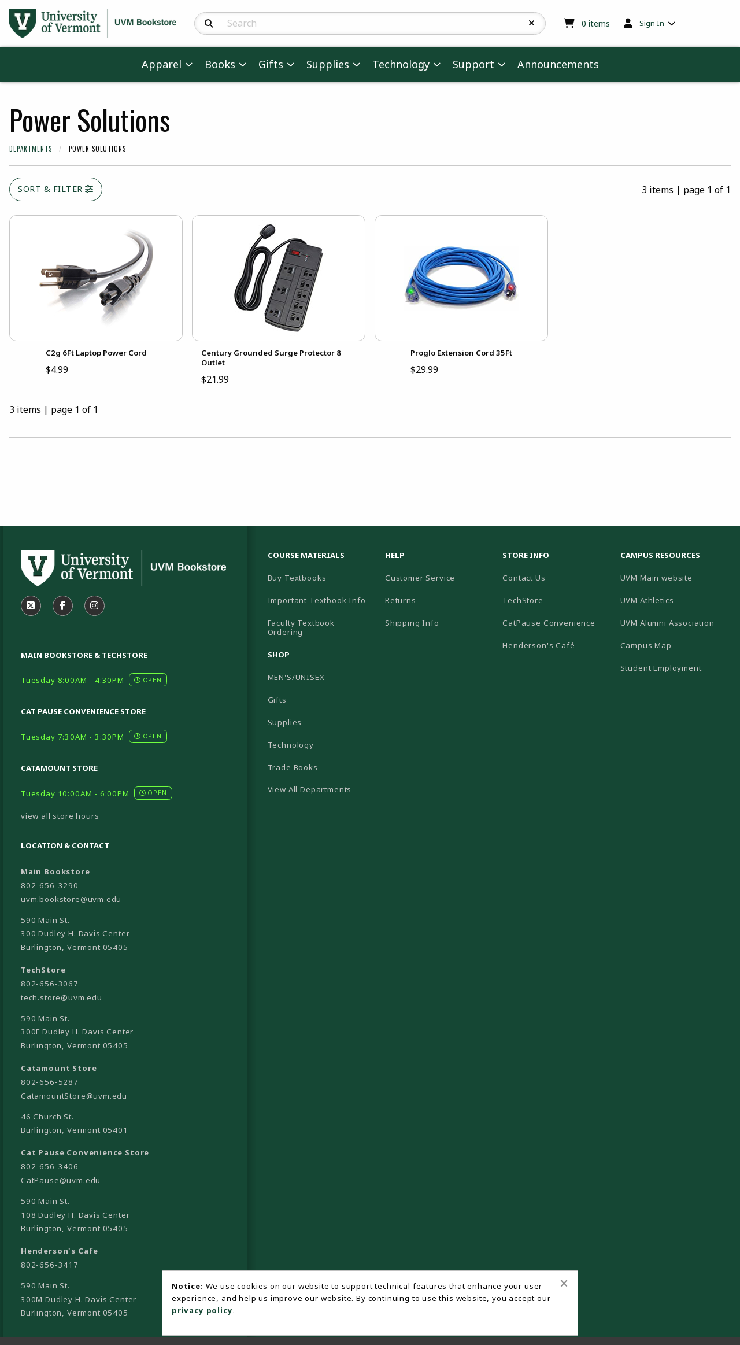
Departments (30, 148)
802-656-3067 (50, 983)
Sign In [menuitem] (651, 23)
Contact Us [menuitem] (523, 577)
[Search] (209, 24)
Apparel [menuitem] (162, 64)
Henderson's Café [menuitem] (538, 645)
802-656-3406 (50, 1166)
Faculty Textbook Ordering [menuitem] (301, 628)
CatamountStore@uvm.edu (74, 1096)
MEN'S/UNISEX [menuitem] (296, 677)
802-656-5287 (50, 1082)
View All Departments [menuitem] (310, 789)
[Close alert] (564, 1283)
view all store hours (60, 816)
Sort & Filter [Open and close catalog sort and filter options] (56, 188)
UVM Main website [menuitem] (656, 577)
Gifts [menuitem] (270, 64)
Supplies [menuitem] (327, 64)
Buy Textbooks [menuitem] (297, 577)
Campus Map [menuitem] (646, 645)
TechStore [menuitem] (522, 600)
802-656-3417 (50, 1264)
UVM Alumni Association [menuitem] (667, 623)
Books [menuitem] (220, 64)
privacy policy (202, 1310)
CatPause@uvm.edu (61, 1180)
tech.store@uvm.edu (61, 997)
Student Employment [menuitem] (661, 668)
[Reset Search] (532, 23)
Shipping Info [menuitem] (412, 623)
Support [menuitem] (473, 64)
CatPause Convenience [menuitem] (548, 623)
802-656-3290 (50, 885)
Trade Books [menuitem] (293, 767)
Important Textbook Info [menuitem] (317, 600)
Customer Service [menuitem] (420, 577)
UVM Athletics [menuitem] (647, 600)
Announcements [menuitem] (558, 64)
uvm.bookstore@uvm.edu (71, 899)
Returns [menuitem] (400, 600)
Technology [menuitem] (401, 64)
